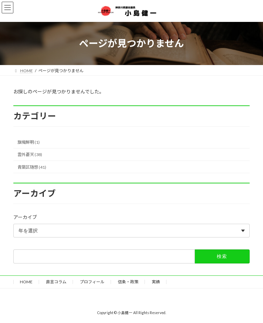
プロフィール (92, 281)
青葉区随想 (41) (31, 166)
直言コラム (56, 281)
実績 (156, 281)
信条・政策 (128, 281)
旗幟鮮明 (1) (28, 142)
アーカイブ (25, 217)
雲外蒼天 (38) (29, 154)
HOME (26, 281)
